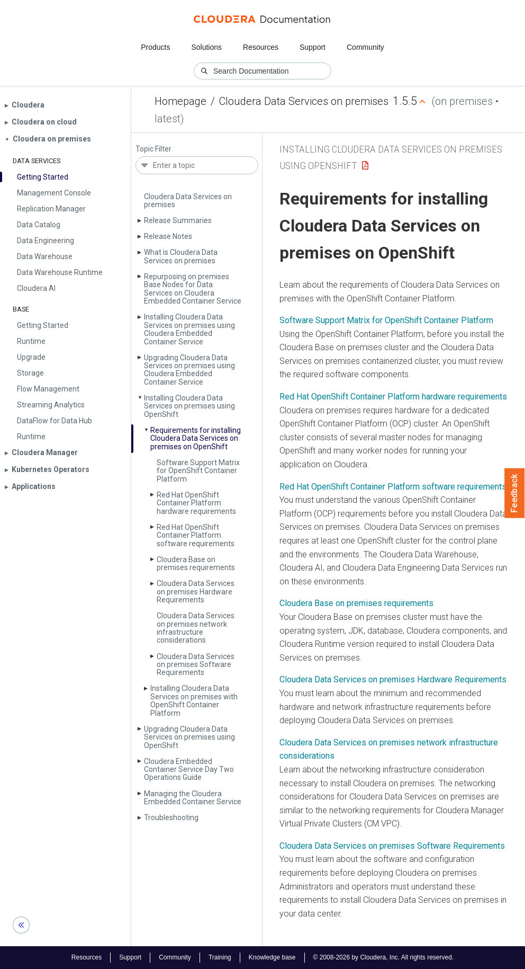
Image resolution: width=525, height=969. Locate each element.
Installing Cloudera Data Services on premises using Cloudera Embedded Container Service (189, 329)
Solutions (206, 47)
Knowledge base (272, 957)
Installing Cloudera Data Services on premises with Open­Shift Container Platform (194, 700)
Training (220, 957)
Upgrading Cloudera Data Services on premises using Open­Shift (189, 737)
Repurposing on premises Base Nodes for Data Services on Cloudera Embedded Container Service (192, 288)
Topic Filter (153, 149)
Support (312, 47)
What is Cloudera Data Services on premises (181, 256)
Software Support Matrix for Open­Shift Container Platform (198, 470)
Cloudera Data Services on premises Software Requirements (195, 664)
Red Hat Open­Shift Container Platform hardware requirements (196, 503)
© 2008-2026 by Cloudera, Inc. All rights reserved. (383, 957)
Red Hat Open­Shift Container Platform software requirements (195, 535)
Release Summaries (178, 220)
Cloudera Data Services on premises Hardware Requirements (195, 591)
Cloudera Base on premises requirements (196, 563)
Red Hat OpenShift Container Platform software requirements (392, 487)
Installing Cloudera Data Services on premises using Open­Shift (189, 406)
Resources (260, 47)
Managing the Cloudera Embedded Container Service (192, 797)
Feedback (515, 493)
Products (155, 47)
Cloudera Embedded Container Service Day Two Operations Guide (189, 769)
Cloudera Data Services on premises (303, 101)
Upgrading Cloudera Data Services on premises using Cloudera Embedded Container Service (189, 369)
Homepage (180, 101)
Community (365, 47)
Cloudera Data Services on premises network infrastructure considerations (195, 627)
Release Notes (168, 236)
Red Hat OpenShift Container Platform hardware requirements (393, 397)
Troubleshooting (171, 817)
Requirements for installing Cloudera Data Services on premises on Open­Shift (195, 438)
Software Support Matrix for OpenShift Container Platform (386, 320)
